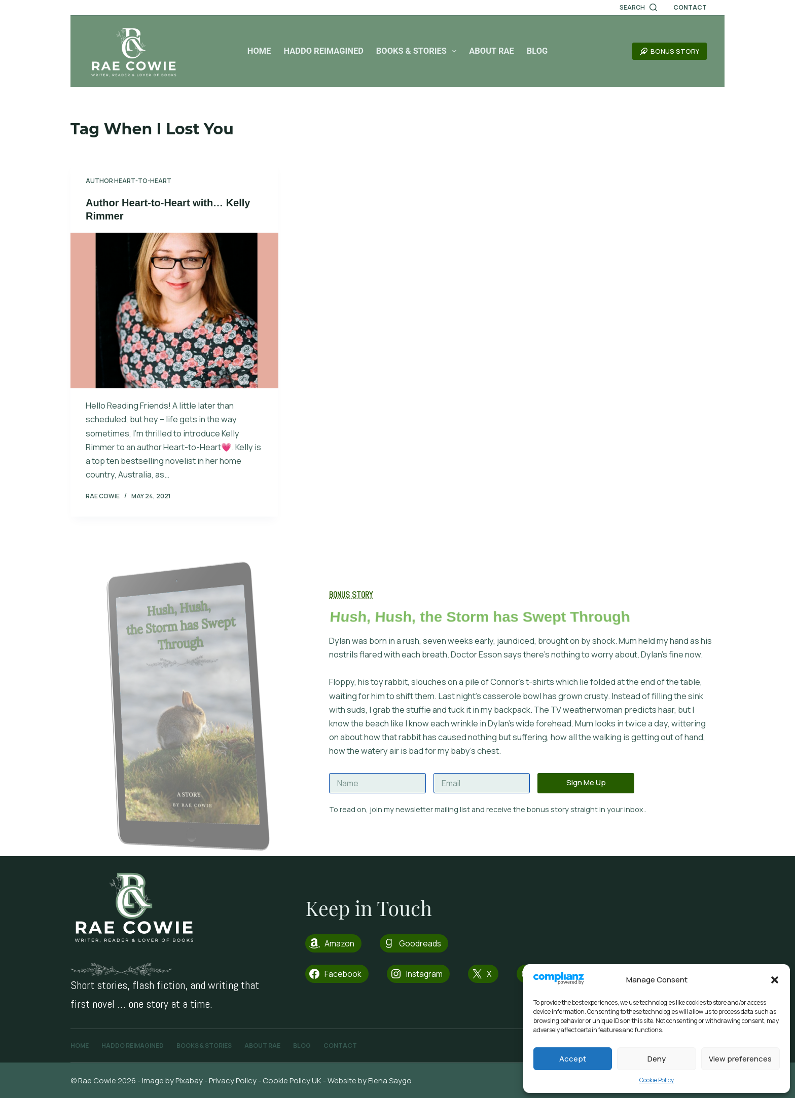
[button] (775, 980)
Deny (656, 1058)
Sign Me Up (586, 782)
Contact (690, 7)
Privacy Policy (233, 1080)
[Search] (638, 8)
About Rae (491, 51)
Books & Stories (418, 51)
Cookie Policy (656, 1080)
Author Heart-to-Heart (128, 180)
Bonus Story (670, 51)
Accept (572, 1058)
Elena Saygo (390, 1080)
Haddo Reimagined (323, 51)
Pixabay (189, 1080)
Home (259, 51)
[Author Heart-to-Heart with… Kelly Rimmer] (174, 311)
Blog (537, 51)
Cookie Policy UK (292, 1080)
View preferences (740, 1058)
